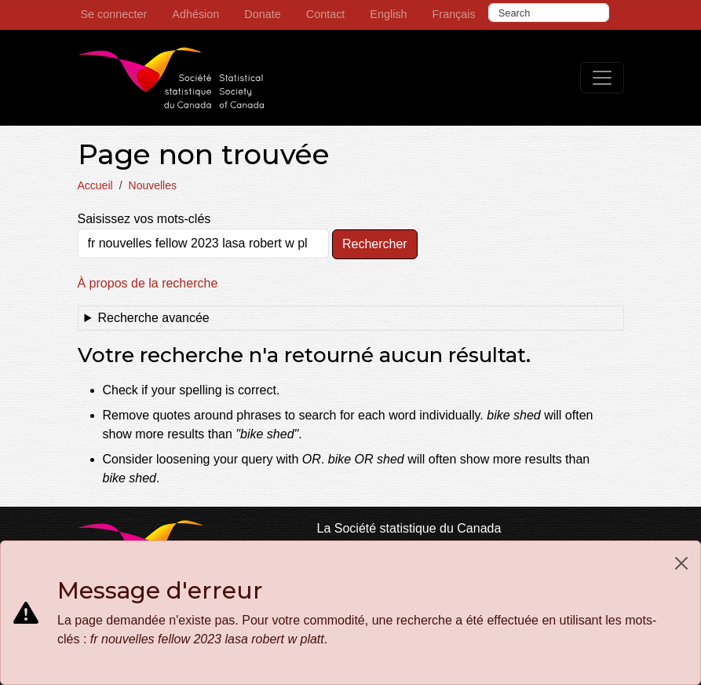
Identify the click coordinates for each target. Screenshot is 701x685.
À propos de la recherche (148, 283)
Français (454, 14)
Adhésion (195, 14)
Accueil (95, 185)
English (388, 14)
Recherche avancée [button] (153, 317)
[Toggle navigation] (602, 77)
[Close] (681, 563)
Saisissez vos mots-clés (144, 218)
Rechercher (374, 244)
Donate (262, 14)
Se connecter (114, 14)
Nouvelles (153, 185)
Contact (325, 14)
